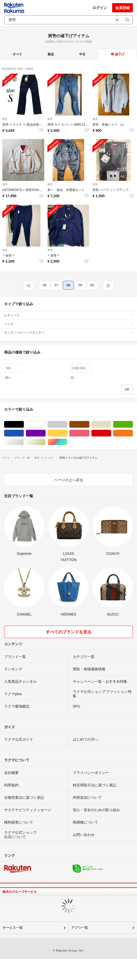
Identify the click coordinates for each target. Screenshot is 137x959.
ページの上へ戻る (68, 480)
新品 (51, 54)
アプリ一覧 (79, 928)
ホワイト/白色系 (45, 424)
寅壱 (5, 119)
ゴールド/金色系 (45, 442)
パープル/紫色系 (45, 433)
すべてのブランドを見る (68, 632)
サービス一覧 (13, 928)
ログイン (99, 8)
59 (80, 285)
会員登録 (122, 8)
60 (92, 285)
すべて (17, 54)
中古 (82, 54)
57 (56, 285)
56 (44, 285)
